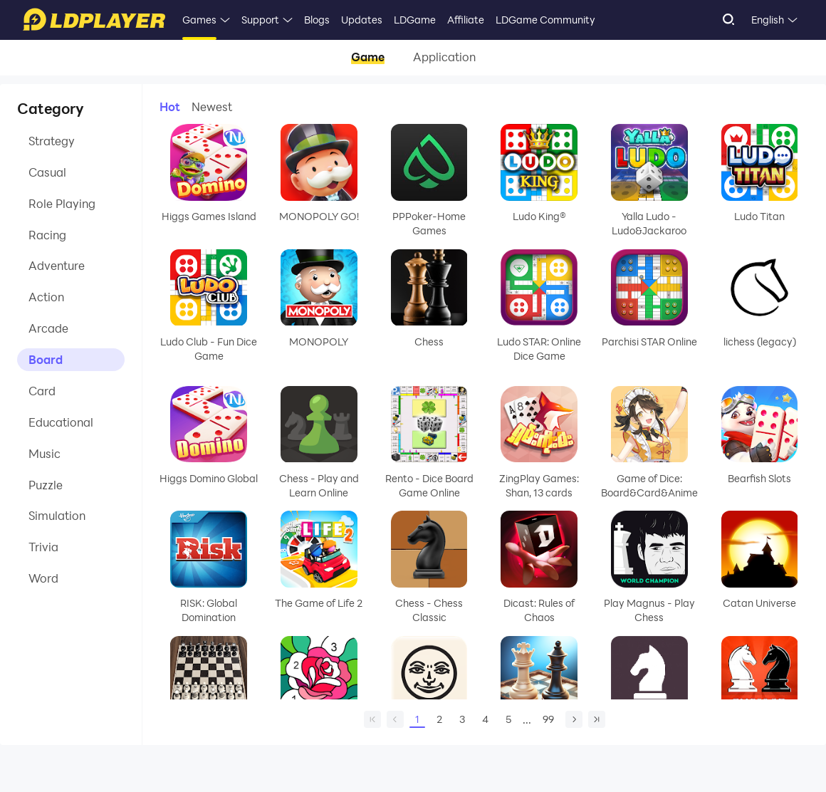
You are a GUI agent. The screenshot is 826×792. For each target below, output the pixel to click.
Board (45, 360)
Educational (60, 422)
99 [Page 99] (548, 719)
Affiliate (465, 19)
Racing (47, 234)
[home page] (372, 719)
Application (444, 57)
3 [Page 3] (462, 719)
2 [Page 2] (439, 719)
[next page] (573, 719)
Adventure (56, 266)
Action (46, 297)
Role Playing (61, 203)
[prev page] (395, 719)
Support (260, 19)
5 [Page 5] (508, 719)
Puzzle (45, 485)
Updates (361, 19)
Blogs (317, 19)
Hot (170, 107)
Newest (212, 107)
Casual (47, 172)
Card (42, 391)
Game (368, 57)
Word (43, 579)
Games (199, 19)
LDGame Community (545, 19)
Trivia (43, 548)
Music (44, 454)
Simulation (56, 516)
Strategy (51, 140)
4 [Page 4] (485, 719)
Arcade (48, 328)
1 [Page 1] (417, 720)
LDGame (415, 19)
